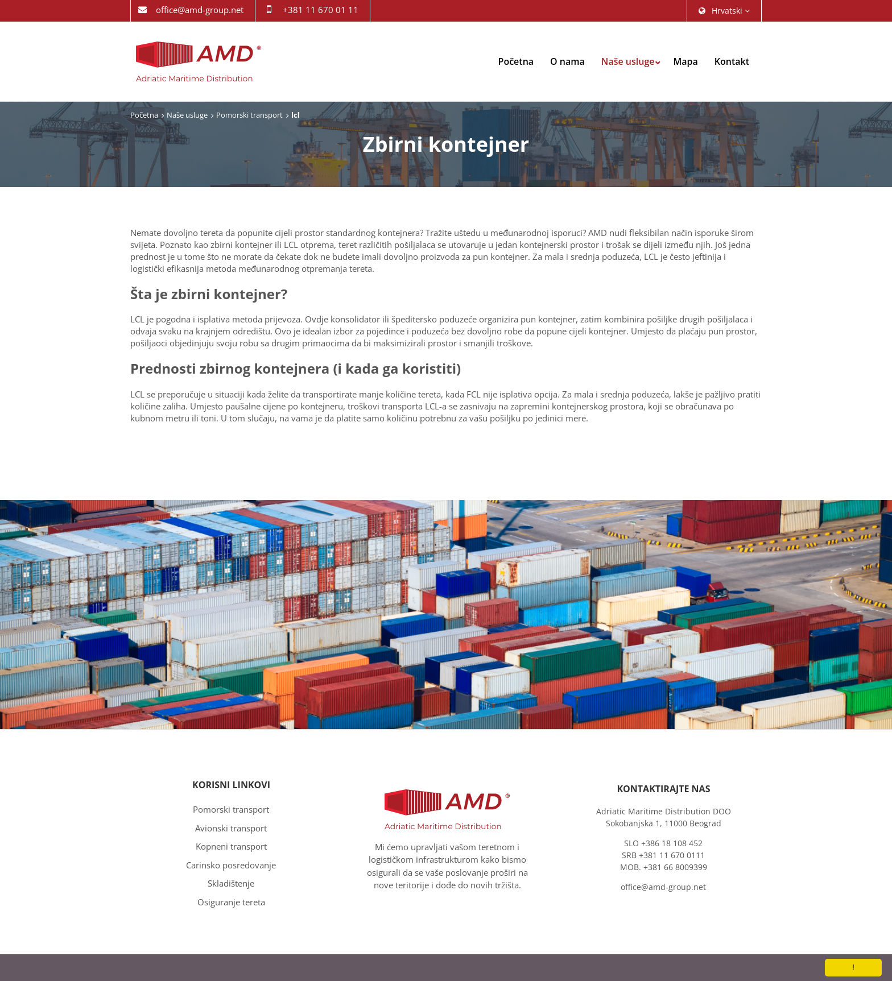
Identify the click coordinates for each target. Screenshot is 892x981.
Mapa (685, 61)
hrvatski (724, 10)
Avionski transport (231, 828)
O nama (567, 61)
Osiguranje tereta (231, 902)
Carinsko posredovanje (231, 865)
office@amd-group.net (199, 9)
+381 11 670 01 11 (320, 9)
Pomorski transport (249, 115)
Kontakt (732, 61)
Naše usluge (628, 61)
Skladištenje (231, 883)
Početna (516, 61)
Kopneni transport (231, 846)
